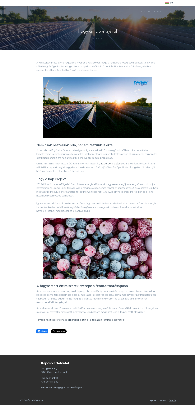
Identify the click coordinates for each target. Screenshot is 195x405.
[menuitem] (162, 12)
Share (42, 331)
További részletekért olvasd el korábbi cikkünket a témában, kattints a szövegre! (80, 319)
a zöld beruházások (111, 163)
